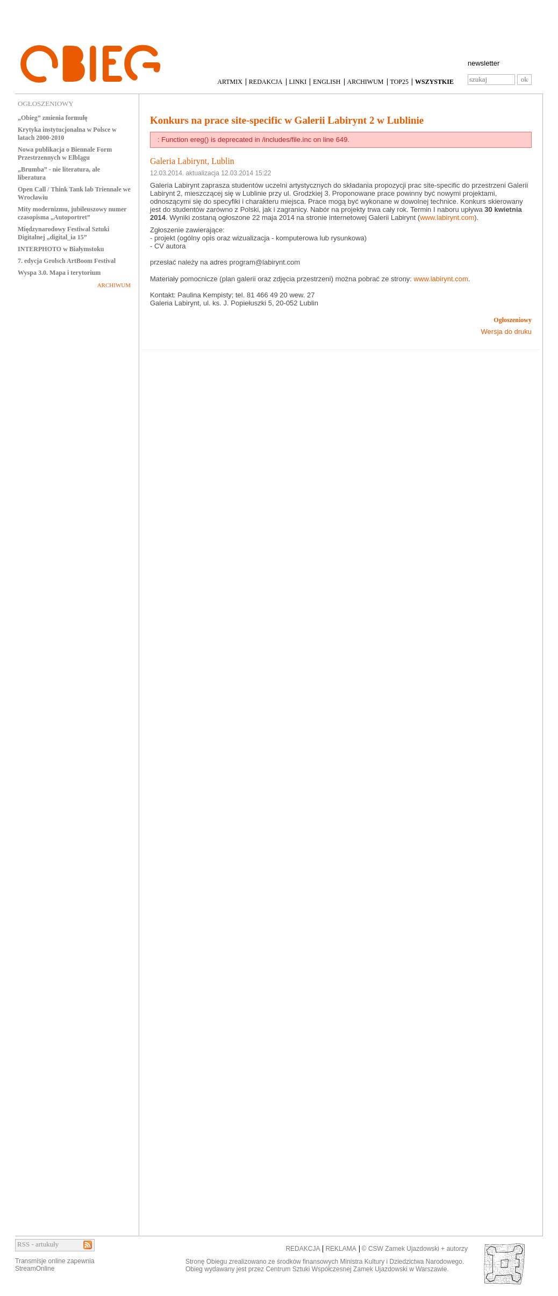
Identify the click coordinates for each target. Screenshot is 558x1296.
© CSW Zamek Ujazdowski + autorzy (415, 1248)
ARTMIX (229, 82)
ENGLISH (326, 82)
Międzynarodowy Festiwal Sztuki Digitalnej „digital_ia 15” (63, 233)
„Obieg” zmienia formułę (52, 118)
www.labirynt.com (447, 217)
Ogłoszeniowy (512, 320)
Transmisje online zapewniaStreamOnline (55, 1264)
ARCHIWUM (365, 82)
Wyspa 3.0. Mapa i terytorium (59, 272)
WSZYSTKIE (434, 82)
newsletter (483, 63)
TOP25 (399, 82)
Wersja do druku (506, 331)
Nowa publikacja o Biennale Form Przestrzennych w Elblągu (65, 153)
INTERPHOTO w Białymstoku (61, 249)
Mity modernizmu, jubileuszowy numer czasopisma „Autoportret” (72, 213)
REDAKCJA (266, 82)
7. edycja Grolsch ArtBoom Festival (67, 261)
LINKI (298, 82)
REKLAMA (340, 1248)
